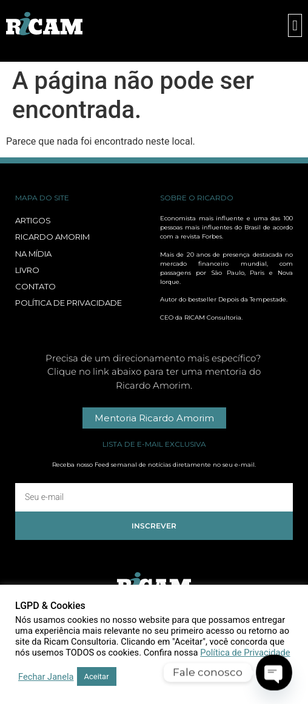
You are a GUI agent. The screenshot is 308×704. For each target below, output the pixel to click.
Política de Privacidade (245, 652)
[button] (295, 25)
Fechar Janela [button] (46, 676)
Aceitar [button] (96, 676)
